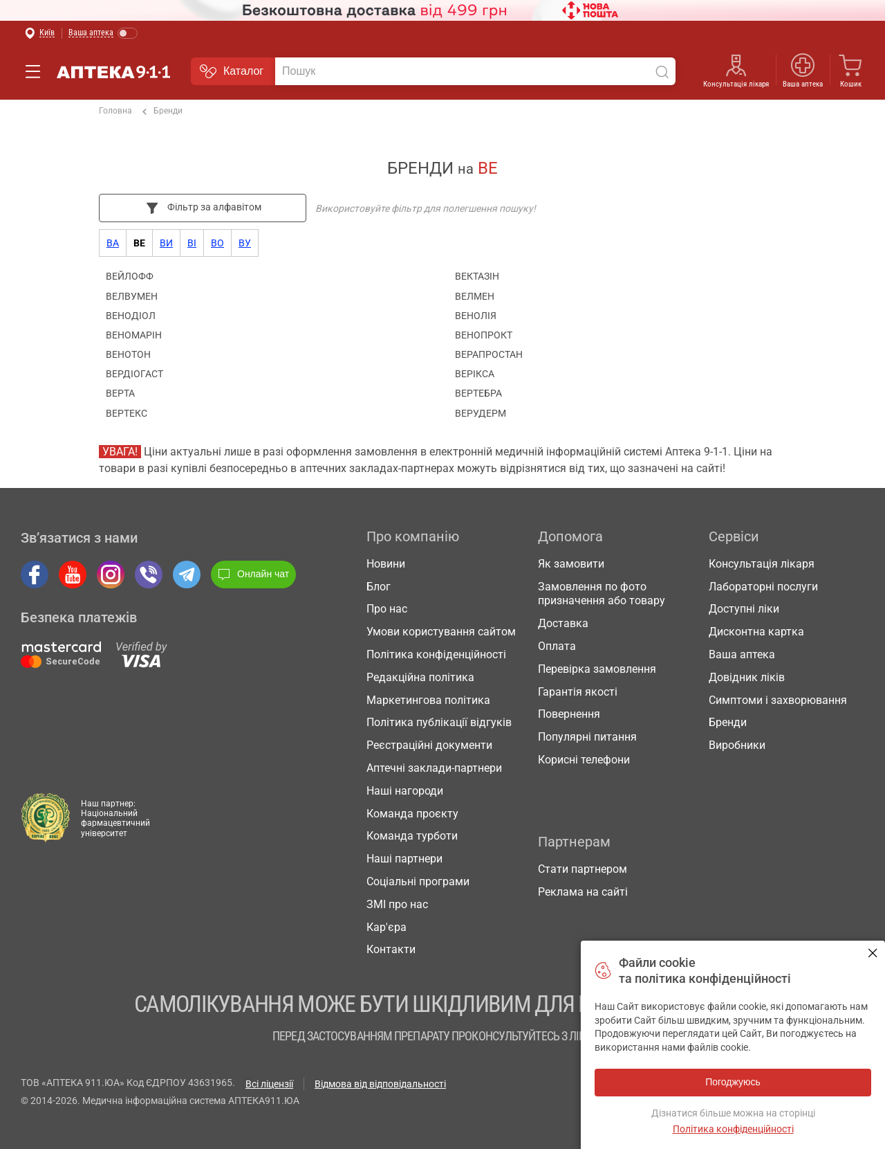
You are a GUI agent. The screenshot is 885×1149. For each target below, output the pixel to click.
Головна (115, 111)
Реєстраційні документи (429, 745)
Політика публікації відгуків (439, 722)
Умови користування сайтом (441, 631)
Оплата (557, 646)
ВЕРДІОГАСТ (134, 373)
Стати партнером (582, 869)
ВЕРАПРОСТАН (489, 354)
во (217, 242)
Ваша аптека (803, 84)
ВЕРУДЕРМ (480, 413)
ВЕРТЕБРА (478, 393)
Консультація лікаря (736, 84)
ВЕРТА (120, 393)
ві (191, 242)
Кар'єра (386, 927)
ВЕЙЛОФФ (129, 276)
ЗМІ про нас (397, 904)
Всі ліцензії (269, 1083)
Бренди (162, 111)
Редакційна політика (420, 677)
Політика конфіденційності (436, 654)
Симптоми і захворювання (778, 700)
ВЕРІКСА (474, 373)
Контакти (391, 949)
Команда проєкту (412, 813)
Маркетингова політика (428, 700)
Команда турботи (412, 835)
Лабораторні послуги (763, 586)
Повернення (569, 714)
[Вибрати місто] (39, 33)
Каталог (231, 71)
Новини (385, 563)
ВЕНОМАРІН (134, 335)
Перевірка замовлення (597, 669)
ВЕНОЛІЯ (475, 315)
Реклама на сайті (583, 891)
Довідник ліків (747, 677)
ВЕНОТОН (128, 354)
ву (245, 242)
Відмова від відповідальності (380, 1083)
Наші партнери (404, 858)
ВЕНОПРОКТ (483, 335)
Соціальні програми (417, 881)
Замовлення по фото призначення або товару (601, 594)
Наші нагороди (404, 790)
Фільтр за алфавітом (202, 207)
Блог (378, 586)
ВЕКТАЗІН (477, 276)
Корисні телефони (584, 759)
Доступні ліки (744, 608)
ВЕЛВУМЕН (132, 296)
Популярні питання (587, 736)
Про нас (386, 608)
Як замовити (571, 563)
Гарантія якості (577, 691)
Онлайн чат (253, 574)
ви (166, 242)
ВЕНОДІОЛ (131, 315)
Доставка (563, 623)
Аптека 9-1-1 (105, 72)
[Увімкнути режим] (103, 33)
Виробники (737, 745)
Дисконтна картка (756, 631)
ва (112, 242)
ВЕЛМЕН (474, 296)
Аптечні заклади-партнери (434, 768)
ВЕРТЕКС (126, 413)
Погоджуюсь (873, 953)
